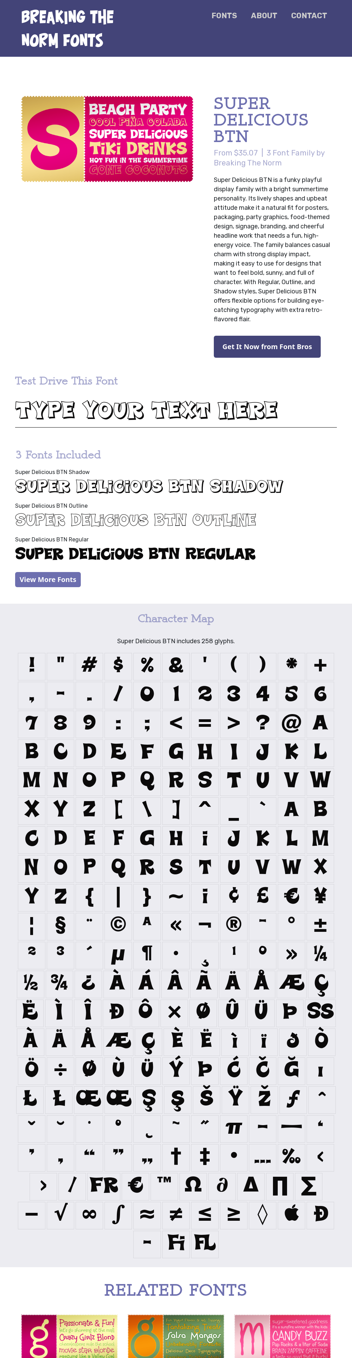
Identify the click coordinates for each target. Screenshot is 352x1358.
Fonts (224, 15)
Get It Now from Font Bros (267, 346)
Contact (309, 15)
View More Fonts (48, 579)
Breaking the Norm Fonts (67, 28)
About (264, 15)
